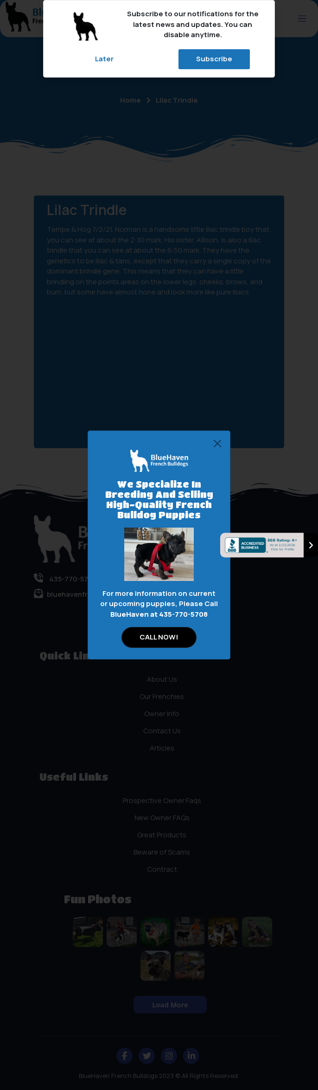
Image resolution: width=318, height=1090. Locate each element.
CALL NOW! (159, 637)
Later (104, 59)
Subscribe (214, 59)
